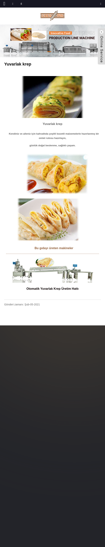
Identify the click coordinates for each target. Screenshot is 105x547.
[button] (49, 51)
